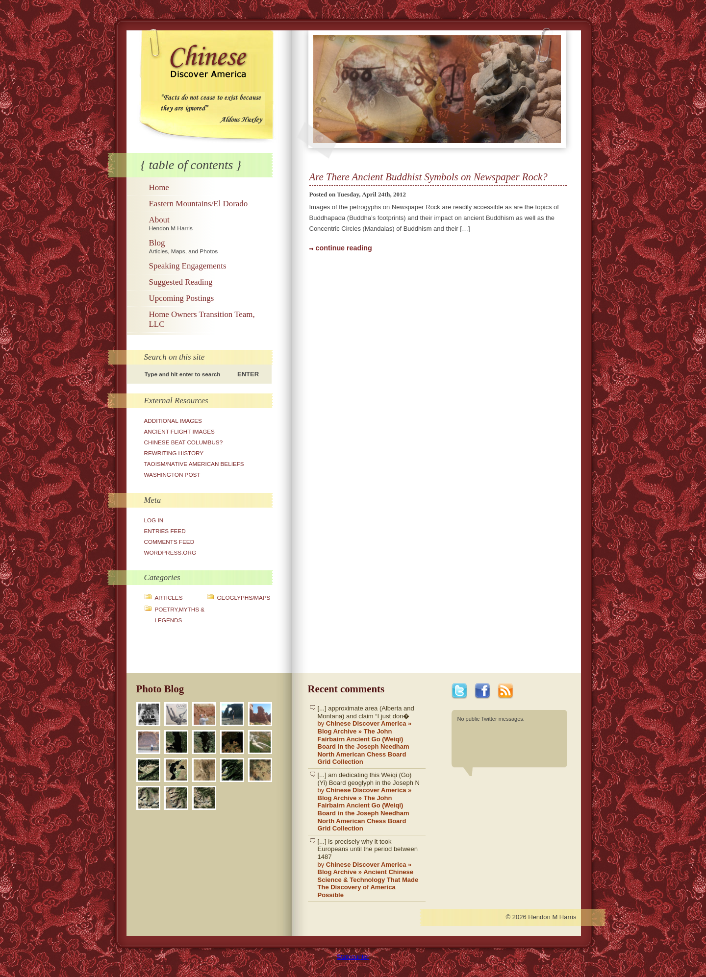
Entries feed (165, 531)
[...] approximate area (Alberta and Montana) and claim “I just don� (369, 735)
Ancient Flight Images (179, 431)
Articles (169, 597)
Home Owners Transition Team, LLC (202, 319)
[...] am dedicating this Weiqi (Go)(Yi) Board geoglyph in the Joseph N (369, 801)
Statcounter (353, 956)
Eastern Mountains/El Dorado (198, 203)
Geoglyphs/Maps (244, 597)
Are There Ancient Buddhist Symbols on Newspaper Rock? (428, 176)
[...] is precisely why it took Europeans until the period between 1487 (369, 868)
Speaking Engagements (188, 265)
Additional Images (173, 420)
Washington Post (172, 474)
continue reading (344, 248)
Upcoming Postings (181, 298)
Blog (209, 246)
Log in (154, 520)
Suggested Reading (181, 282)
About (209, 223)
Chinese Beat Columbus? (183, 442)
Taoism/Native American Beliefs (194, 464)
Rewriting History (174, 453)
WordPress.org (170, 552)
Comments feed (169, 541)
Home (159, 187)
